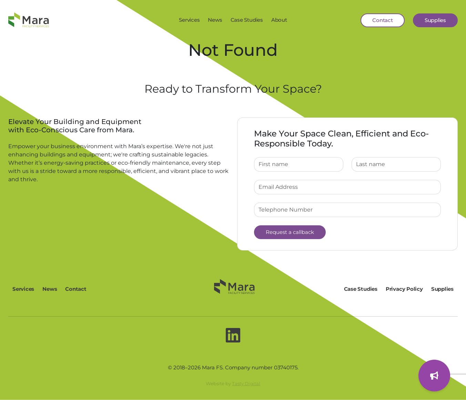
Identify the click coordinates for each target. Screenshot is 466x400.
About (279, 20)
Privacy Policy (404, 289)
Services (189, 20)
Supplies (435, 20)
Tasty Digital (246, 383)
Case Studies (247, 20)
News (215, 20)
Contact (382, 20)
